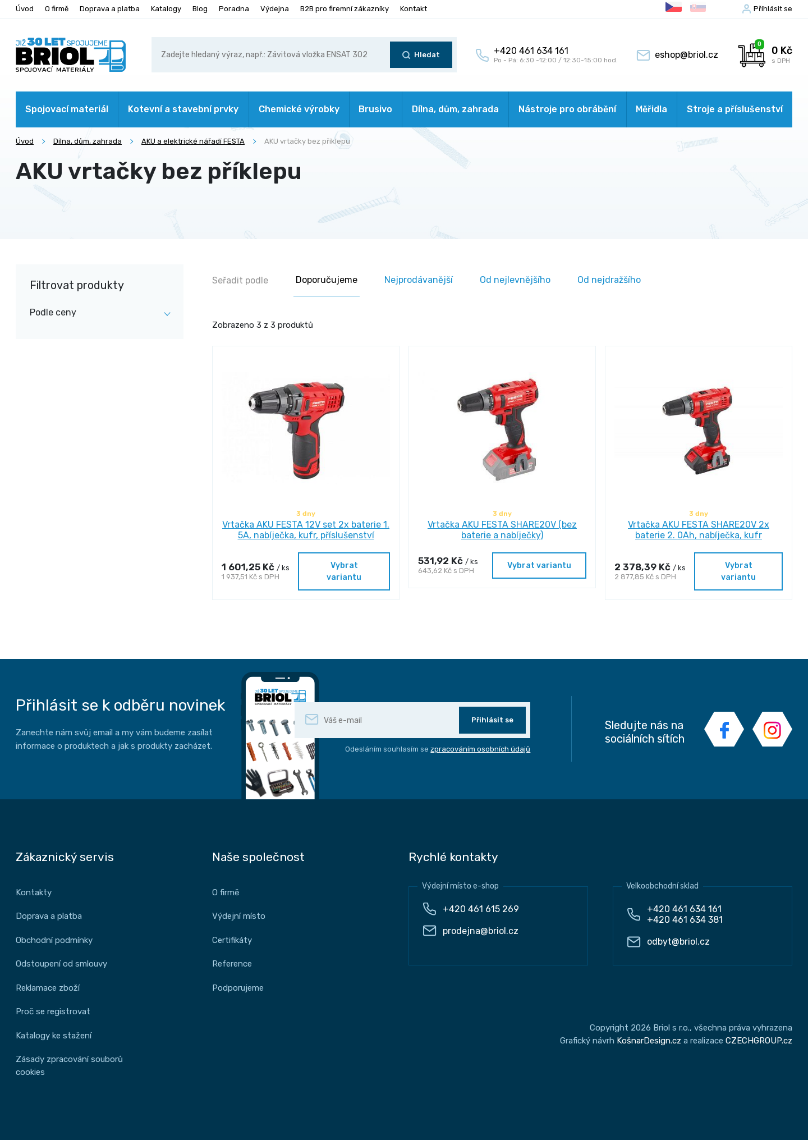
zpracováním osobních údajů (480, 749)
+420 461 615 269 (481, 909)
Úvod (25, 8)
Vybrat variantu (344, 571)
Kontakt (413, 8)
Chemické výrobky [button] (299, 109)
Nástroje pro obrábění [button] (567, 109)
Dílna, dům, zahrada (87, 141)
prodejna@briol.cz (480, 931)
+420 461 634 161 (684, 909)
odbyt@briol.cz (678, 941)
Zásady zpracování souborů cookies (69, 1065)
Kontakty (34, 892)
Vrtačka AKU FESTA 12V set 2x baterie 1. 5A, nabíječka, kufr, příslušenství (305, 530)
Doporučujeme (326, 279)
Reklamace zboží (48, 988)
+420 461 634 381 (685, 919)
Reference (232, 964)
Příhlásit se (773, 8)
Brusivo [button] (375, 109)
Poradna (234, 8)
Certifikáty (232, 940)
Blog (200, 8)
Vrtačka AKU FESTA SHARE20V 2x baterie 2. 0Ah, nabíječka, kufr (698, 530)
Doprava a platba (110, 8)
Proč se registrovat (53, 1011)
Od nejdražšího (609, 279)
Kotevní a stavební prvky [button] (183, 109)
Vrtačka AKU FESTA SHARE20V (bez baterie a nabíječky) (502, 530)
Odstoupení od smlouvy (61, 964)
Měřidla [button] (651, 109)
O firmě (56, 8)
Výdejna (274, 8)
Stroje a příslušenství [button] (735, 109)
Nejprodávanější (418, 279)
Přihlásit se (492, 720)
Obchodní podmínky (54, 940)
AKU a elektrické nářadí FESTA (193, 141)
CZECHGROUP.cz (759, 1041)
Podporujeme (238, 988)
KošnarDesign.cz (649, 1041)
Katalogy (166, 8)
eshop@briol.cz (686, 54)
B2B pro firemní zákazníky (344, 8)
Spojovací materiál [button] (66, 109)
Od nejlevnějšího (515, 279)
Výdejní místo (238, 916)
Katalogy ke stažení (53, 1036)
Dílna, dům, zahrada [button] (455, 109)
